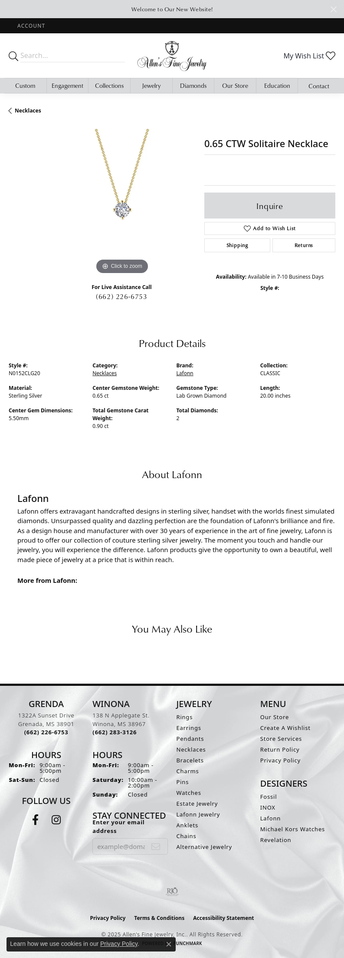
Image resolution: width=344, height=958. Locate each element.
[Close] (333, 9)
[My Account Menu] (31, 25)
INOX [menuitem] (267, 807)
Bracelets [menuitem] (190, 760)
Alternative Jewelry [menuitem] (204, 847)
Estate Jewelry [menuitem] (197, 803)
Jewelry (151, 85)
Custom (25, 85)
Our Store (235, 85)
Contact (318, 86)
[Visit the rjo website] (172, 891)
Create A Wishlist (285, 728)
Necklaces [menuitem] (191, 749)
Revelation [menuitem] (276, 840)
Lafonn (185, 373)
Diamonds (193, 85)
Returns (304, 245)
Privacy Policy (280, 760)
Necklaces (28, 110)
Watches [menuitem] (189, 793)
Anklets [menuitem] (188, 825)
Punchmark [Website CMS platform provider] (187, 943)
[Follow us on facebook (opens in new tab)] (35, 820)
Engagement (67, 85)
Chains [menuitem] (187, 836)
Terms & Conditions (159, 918)
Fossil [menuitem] (268, 796)
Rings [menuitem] (185, 717)
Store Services (281, 739)
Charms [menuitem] (188, 771)
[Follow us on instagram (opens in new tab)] (56, 820)
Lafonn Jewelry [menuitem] (198, 814)
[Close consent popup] (168, 944)
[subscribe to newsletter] (155, 846)
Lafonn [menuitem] (270, 818)
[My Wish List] (309, 55)
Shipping (237, 245)
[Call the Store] (46, 732)
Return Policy (280, 749)
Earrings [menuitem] (189, 728)
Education (277, 85)
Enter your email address (118, 826)
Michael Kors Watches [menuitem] (292, 829)
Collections (109, 85)
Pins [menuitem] (183, 782)
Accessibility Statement (223, 918)
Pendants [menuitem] (190, 739)
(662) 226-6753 (121, 296)
